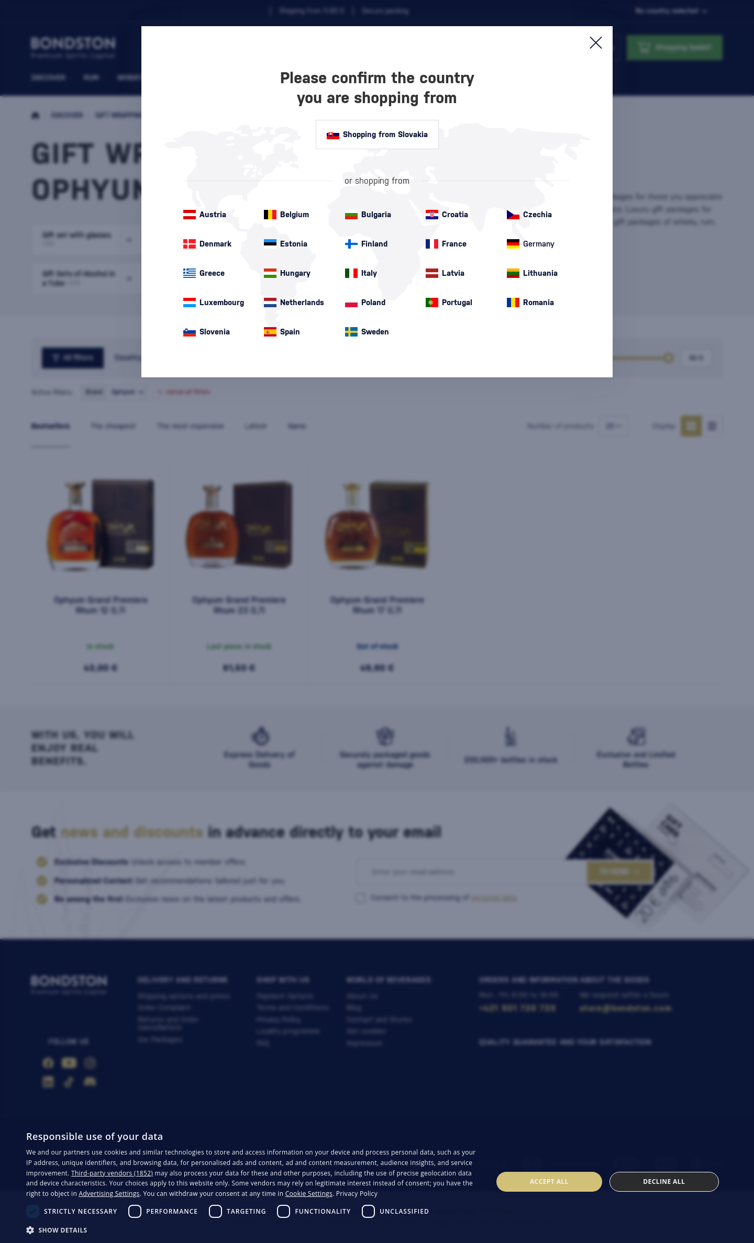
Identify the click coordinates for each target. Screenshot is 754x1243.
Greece (204, 273)
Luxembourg (213, 302)
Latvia (445, 273)
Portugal (449, 302)
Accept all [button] (549, 1181)
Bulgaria (368, 214)
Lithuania (532, 273)
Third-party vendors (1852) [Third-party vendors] (112, 1173)
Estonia (285, 244)
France (446, 244)
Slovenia (206, 332)
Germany (531, 244)
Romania (530, 302)
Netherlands (294, 302)
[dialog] (377, 1182)
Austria (204, 214)
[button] (252, 1229)
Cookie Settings (308, 1193)
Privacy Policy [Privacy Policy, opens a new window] (357, 1193)
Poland (365, 302)
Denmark (207, 244)
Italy (361, 273)
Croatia (447, 214)
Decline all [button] (664, 1181)
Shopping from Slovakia (377, 134)
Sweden (367, 332)
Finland (366, 244)
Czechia (529, 214)
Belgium (286, 214)
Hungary (287, 273)
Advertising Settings (109, 1193)
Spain (282, 332)
